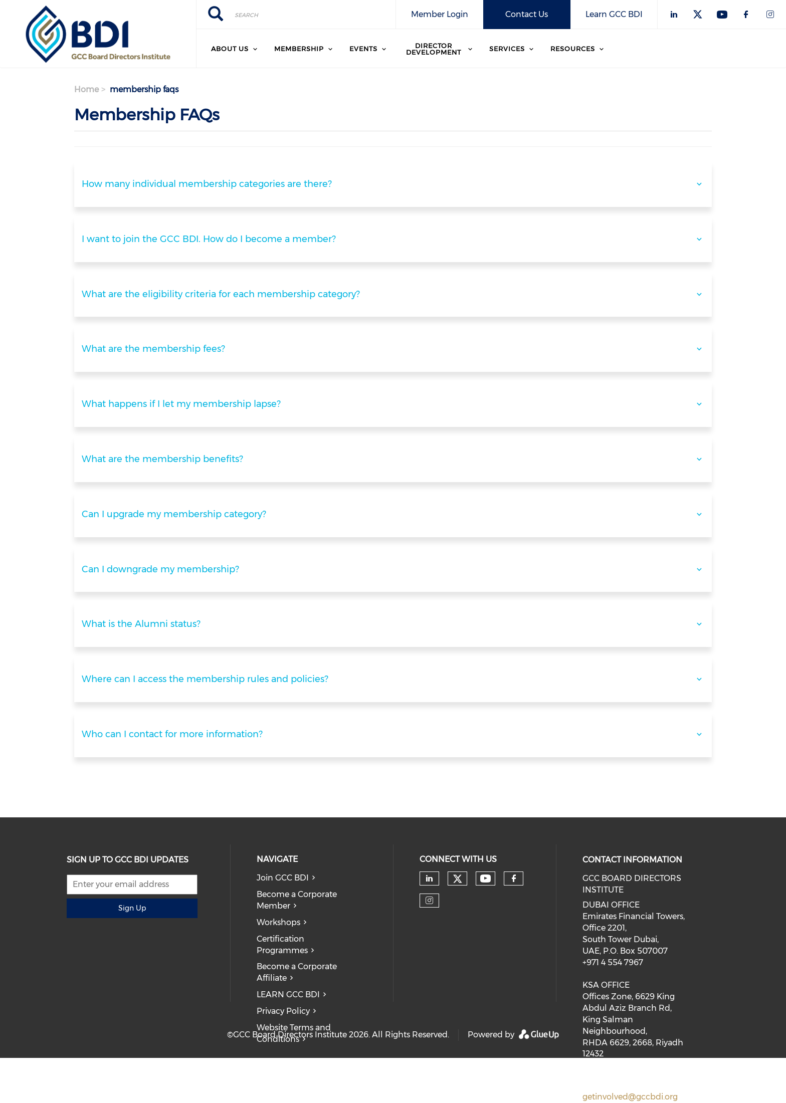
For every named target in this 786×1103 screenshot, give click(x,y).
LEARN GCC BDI (288, 994)
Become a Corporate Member (297, 900)
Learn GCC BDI (614, 14)
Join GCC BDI (283, 878)
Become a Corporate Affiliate (297, 972)
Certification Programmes (282, 944)
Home (86, 89)
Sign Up (132, 908)
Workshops (278, 922)
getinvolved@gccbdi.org (630, 1096)
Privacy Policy (283, 1011)
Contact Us (526, 14)
